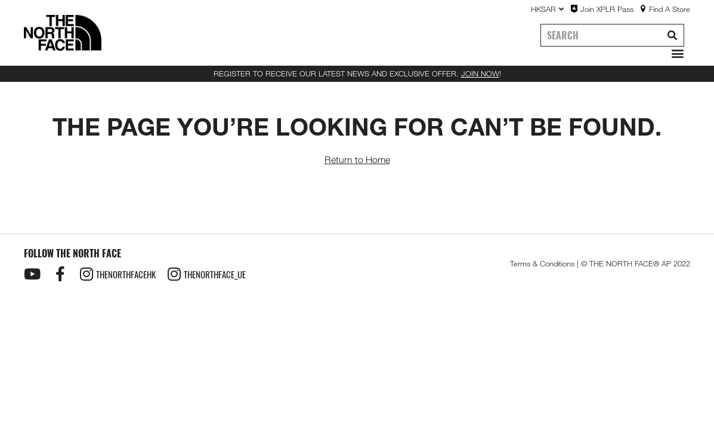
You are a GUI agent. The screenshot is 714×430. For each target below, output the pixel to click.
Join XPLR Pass (606, 9)
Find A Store (669, 9)
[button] (674, 53)
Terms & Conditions (542, 263)
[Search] (672, 35)
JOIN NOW (480, 73)
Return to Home (357, 159)
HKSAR (547, 9)
